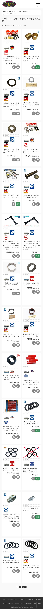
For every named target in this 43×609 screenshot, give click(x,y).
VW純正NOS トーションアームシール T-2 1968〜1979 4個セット (31, 567)
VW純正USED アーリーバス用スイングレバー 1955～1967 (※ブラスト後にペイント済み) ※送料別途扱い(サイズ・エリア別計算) (11, 245)
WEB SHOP (12, 11)
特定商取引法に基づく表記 (34, 599)
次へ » (24, 587)
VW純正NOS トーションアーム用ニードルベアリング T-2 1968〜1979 (11, 336)
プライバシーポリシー (7, 603)
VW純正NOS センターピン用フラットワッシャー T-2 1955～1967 (31, 104)
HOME (4, 11)
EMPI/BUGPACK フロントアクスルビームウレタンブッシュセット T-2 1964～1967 (31, 382)
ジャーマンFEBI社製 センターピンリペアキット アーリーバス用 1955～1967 (11, 58)
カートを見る (29, 603)
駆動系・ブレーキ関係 (23, 11)
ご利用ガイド (22, 599)
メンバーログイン (19, 603)
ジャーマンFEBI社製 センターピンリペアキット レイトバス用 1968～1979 (31, 151)
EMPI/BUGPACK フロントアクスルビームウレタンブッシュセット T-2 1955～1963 (11, 428)
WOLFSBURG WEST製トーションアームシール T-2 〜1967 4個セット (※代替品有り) (31, 469)
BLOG (16, 599)
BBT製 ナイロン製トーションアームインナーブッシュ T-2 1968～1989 (11, 377)
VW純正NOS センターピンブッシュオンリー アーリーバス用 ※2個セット (31, 58)
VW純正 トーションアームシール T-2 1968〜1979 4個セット (11, 562)
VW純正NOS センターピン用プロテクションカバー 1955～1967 (11, 150)
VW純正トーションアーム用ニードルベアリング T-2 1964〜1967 (11, 284)
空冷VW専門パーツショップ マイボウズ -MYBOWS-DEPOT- (11, 4)
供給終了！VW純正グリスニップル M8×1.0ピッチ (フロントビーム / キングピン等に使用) (11, 516)
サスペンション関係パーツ (9, 13)
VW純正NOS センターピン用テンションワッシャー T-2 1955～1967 (11, 104)
